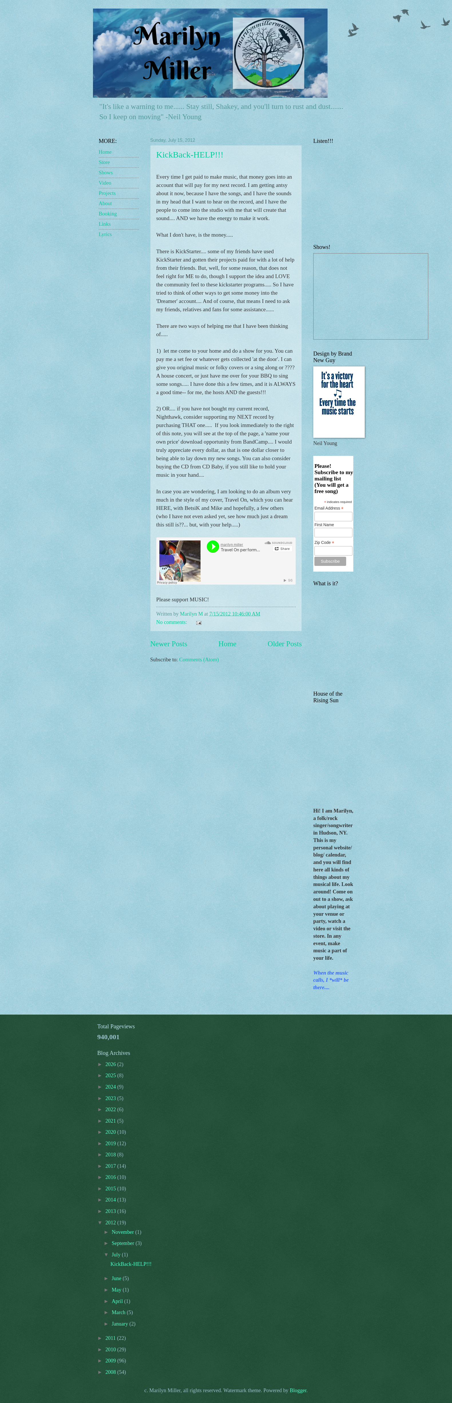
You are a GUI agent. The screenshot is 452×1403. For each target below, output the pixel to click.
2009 (111, 1361)
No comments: (172, 622)
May (117, 1290)
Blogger (298, 1390)
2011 (111, 1338)
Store (104, 162)
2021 (111, 1121)
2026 (111, 1064)
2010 (111, 1349)
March (119, 1312)
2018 (111, 1154)
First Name (324, 524)
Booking (108, 214)
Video (105, 183)
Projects (107, 193)
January (121, 1324)
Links (105, 224)
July (117, 1255)
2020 (111, 1132)
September (124, 1243)
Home (228, 644)
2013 (111, 1211)
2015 (111, 1189)
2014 (111, 1200)
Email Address (329, 508)
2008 (111, 1372)
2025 (111, 1075)
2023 (111, 1098)
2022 (111, 1109)
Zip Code (324, 542)
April (118, 1301)
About (105, 203)
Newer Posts (168, 644)
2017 (111, 1166)
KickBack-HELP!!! (189, 154)
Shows (106, 172)
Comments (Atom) (199, 659)
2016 (111, 1177)
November (123, 1232)
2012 (111, 1223)
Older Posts (285, 644)
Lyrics (105, 234)
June (117, 1278)
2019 (111, 1143)
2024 (111, 1087)
